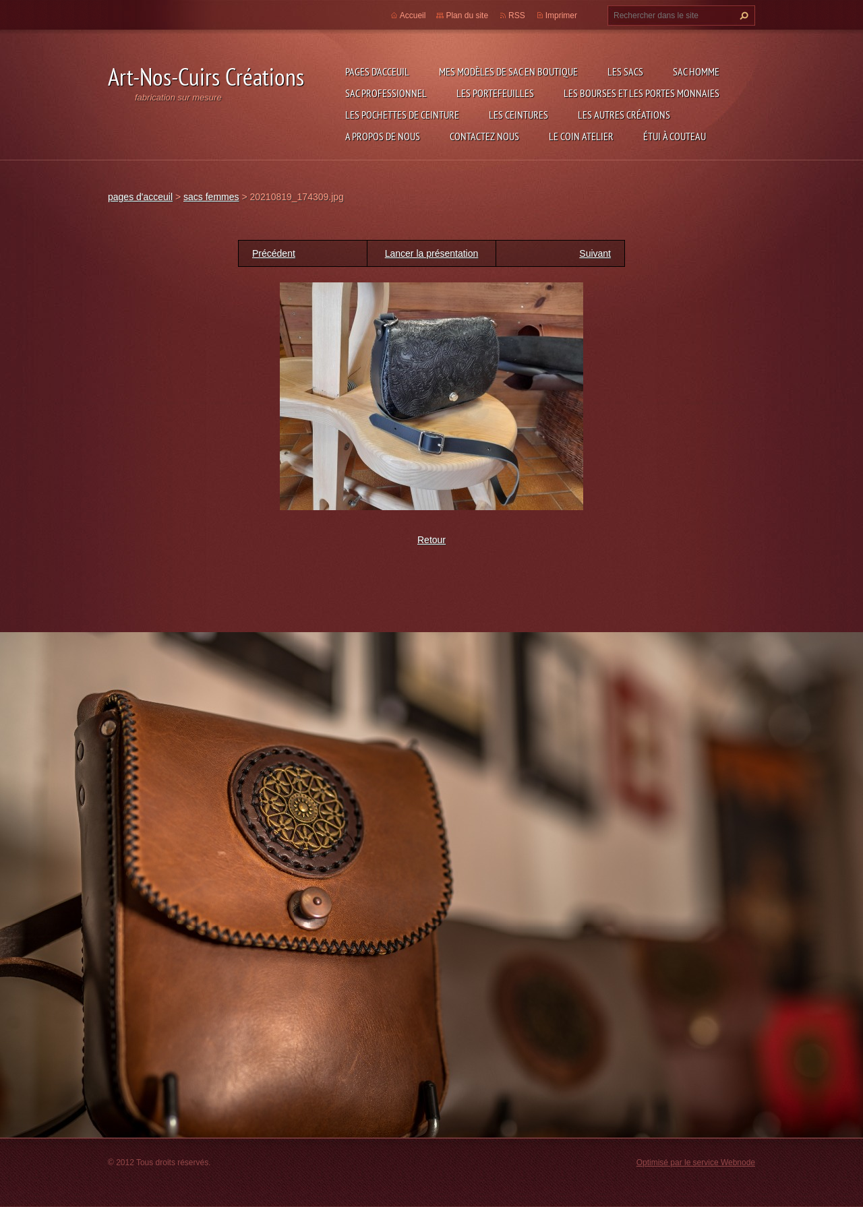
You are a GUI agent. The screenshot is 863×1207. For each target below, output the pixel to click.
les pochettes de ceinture (402, 114)
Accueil (413, 15)
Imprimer (561, 15)
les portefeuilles (495, 93)
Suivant (595, 253)
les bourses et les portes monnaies (641, 93)
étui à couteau (674, 136)
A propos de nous (382, 136)
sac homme (696, 71)
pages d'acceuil (377, 71)
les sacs (625, 71)
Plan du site (467, 15)
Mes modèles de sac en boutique (508, 71)
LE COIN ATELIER (581, 136)
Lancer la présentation (432, 253)
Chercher (742, 15)
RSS (516, 15)
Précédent (273, 253)
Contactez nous (484, 136)
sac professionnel (386, 93)
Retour (431, 539)
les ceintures (518, 114)
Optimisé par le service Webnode (695, 1162)
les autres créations (624, 114)
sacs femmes (211, 196)
